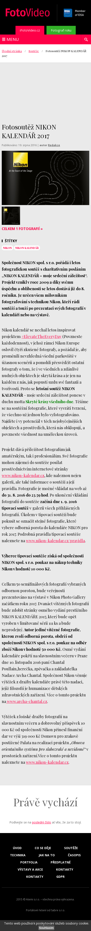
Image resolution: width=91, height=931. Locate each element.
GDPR (60, 877)
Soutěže (34, 51)
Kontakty (64, 869)
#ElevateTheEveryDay (41, 336)
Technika (18, 855)
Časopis (74, 855)
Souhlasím (46, 927)
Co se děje (43, 848)
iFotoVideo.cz (30, 30)
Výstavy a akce (30, 869)
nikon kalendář (27, 248)
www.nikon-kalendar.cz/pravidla (55, 540)
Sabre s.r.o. (58, 910)
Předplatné (61, 862)
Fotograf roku (61, 30)
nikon (7, 248)
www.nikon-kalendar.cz (23, 475)
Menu (13, 39)
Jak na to (47, 855)
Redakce (54, 145)
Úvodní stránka (12, 51)
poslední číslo (41, 822)
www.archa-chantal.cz (26, 701)
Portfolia (29, 862)
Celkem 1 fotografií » (22, 228)
